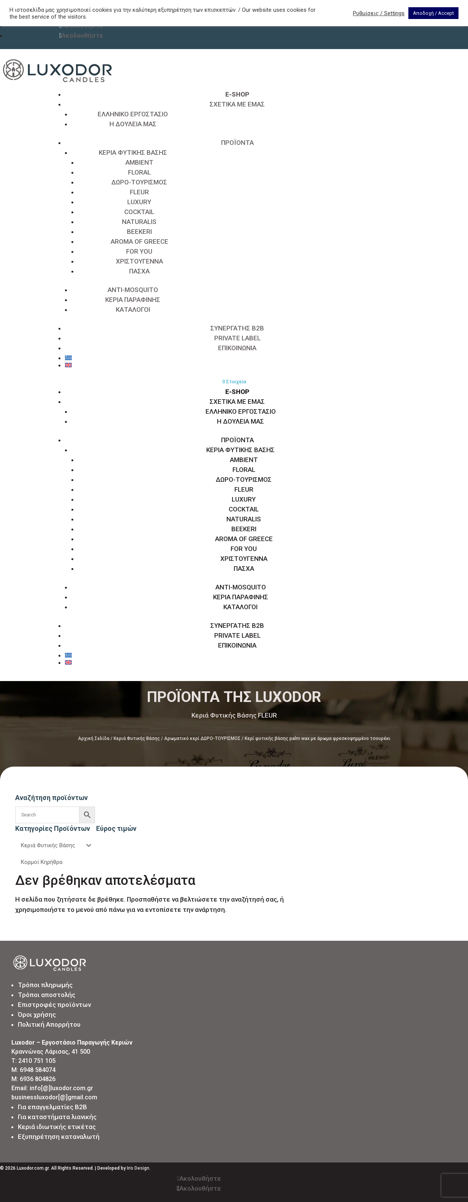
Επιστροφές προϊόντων (54, 1004)
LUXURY (139, 202)
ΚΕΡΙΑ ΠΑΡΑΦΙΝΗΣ (132, 299)
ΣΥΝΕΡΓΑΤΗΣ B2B (237, 328)
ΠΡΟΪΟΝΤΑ (237, 142)
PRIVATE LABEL (237, 338)
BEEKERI (139, 231)
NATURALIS (139, 221)
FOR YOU (139, 251)
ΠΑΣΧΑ (139, 271)
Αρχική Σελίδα (93, 738)
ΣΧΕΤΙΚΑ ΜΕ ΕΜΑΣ (237, 104)
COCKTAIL (139, 212)
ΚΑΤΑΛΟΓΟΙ (133, 309)
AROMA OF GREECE (139, 241)
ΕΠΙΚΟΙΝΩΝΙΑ (237, 348)
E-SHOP (237, 94)
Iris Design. (138, 1168)
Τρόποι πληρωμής (45, 985)
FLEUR (139, 192)
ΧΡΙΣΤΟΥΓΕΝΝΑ (139, 261)
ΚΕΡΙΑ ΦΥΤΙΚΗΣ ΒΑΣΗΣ (133, 152)
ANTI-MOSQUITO (133, 290)
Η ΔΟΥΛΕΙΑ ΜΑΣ (133, 124)
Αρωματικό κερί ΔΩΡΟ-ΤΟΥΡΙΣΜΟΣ (202, 738)
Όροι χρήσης (37, 1014)
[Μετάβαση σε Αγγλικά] (237, 365)
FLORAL (139, 172)
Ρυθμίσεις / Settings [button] (379, 13)
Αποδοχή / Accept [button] (433, 13)
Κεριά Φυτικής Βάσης (137, 738)
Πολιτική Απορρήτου (49, 1024)
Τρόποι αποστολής (46, 995)
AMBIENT (139, 162)
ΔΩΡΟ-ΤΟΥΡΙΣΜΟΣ (139, 182)
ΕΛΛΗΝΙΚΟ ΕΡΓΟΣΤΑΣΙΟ (133, 114)
